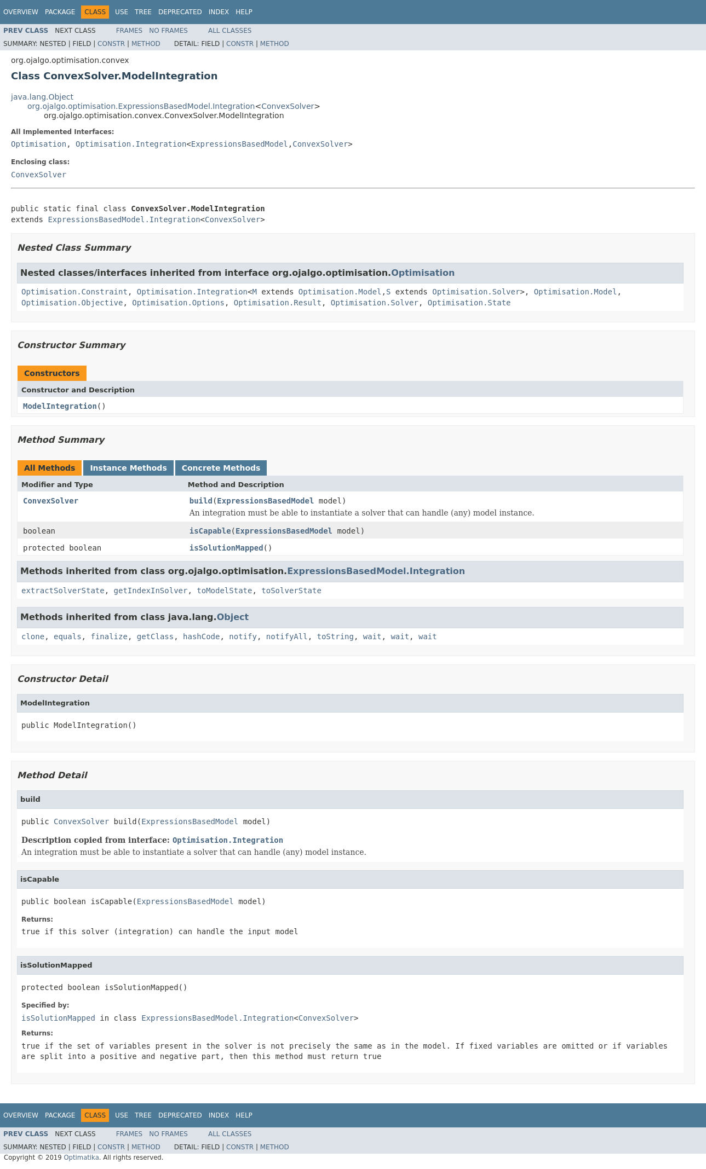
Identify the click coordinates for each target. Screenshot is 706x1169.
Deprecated (180, 12)
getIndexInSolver (151, 590)
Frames (129, 30)
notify (243, 636)
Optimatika (81, 1157)
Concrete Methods (221, 468)
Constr (111, 44)
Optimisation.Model (340, 291)
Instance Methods (128, 468)
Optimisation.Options (178, 302)
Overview (20, 12)
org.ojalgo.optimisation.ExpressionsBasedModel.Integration (141, 106)
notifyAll (287, 636)
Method (145, 44)
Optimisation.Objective (72, 302)
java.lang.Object (42, 96)
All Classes (229, 30)
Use (121, 12)
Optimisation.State (469, 302)
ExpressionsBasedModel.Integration (124, 219)
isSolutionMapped (226, 547)
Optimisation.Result (278, 302)
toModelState (224, 590)
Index (219, 12)
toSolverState (291, 590)
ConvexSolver (287, 106)
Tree (143, 12)
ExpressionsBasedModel (239, 144)
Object (233, 617)
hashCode (201, 636)
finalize (108, 636)
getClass (155, 636)
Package (60, 12)
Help (244, 12)
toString (335, 636)
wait (372, 636)
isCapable (210, 530)
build (201, 500)
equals (68, 636)
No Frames (168, 30)
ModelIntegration (60, 406)
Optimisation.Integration (131, 144)
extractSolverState (63, 590)
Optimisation (38, 144)
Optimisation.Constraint (74, 291)
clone (32, 636)
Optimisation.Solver (476, 291)
